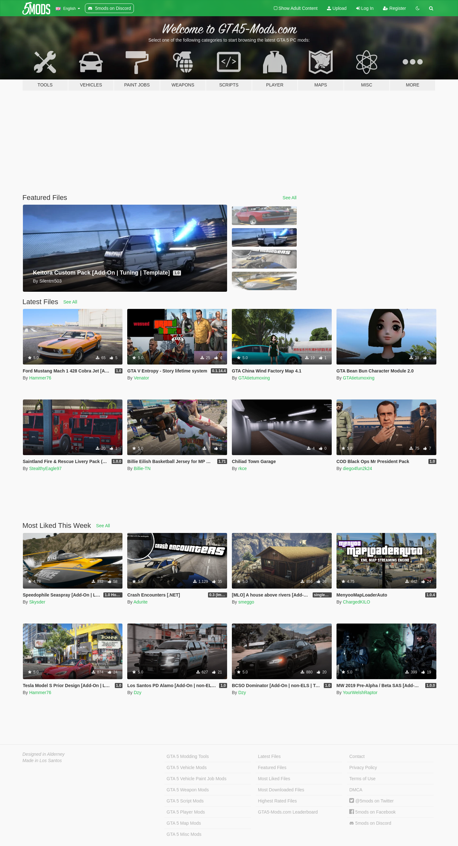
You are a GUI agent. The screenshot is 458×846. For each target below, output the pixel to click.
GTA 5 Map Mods (184, 823)
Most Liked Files (274, 778)
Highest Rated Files (277, 800)
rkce (242, 468)
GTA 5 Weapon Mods (188, 789)
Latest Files (269, 756)
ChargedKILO (356, 601)
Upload (336, 8)
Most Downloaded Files (281, 789)
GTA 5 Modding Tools (188, 756)
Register (394, 8)
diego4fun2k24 (357, 468)
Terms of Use (362, 778)
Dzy (137, 692)
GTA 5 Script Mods (185, 800)
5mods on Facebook (372, 812)
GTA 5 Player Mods (186, 812)
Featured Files (272, 767)
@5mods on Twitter (371, 801)
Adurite (141, 601)
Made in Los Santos (42, 760)
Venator (141, 377)
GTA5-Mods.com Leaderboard (288, 812)
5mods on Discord (370, 823)
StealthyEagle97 (45, 468)
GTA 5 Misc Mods (184, 834)
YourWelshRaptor (360, 692)
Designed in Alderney (44, 754)
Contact (356, 756)
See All (290, 197)
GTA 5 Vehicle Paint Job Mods (196, 778)
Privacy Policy (363, 767)
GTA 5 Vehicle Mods (187, 767)
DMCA (355, 789)
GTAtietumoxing (254, 377)
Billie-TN (142, 468)
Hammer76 (40, 377)
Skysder (37, 601)
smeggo (246, 601)
